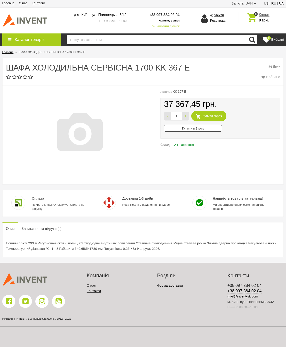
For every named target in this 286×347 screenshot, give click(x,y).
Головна (8, 3)
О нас (23, 3)
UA (281, 3)
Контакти (38, 3)
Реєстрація (218, 20)
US (266, 3)
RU (273, 3)
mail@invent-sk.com (243, 296)
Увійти (219, 15)
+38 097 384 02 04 (164, 15)
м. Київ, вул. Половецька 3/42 (101, 15)
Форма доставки (170, 285)
